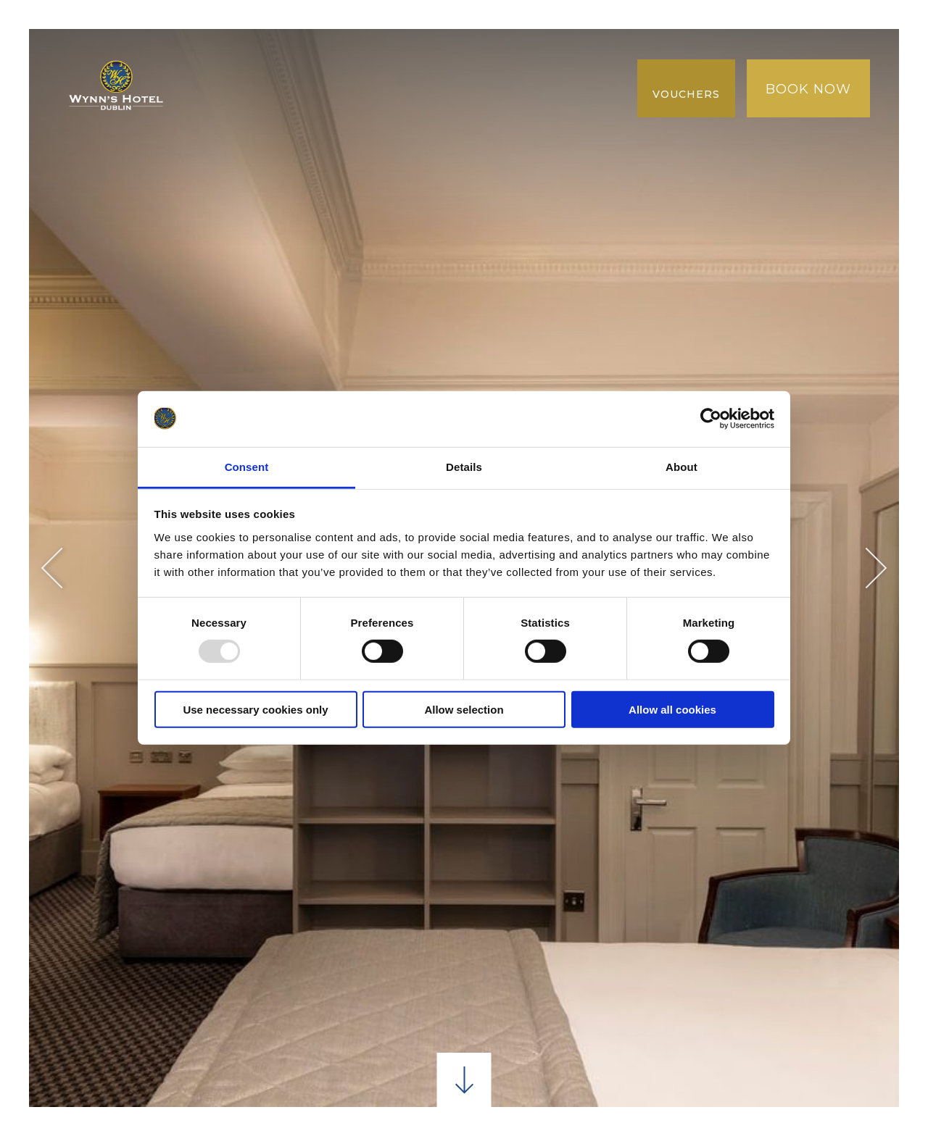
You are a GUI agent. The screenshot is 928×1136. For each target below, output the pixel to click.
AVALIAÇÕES (237, 117)
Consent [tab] (247, 467)
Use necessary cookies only (255, 709)
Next (866, 568)
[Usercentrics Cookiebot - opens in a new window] (710, 419)
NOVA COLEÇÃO (515, 87)
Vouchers (686, 94)
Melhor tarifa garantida (289, 87)
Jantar (338, 57)
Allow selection (463, 709)
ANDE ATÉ (517, 57)
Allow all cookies (672, 709)
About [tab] (681, 467)
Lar (210, 57)
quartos (268, 57)
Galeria (423, 87)
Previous (62, 568)
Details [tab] (464, 467)
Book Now (808, 89)
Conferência (424, 57)
